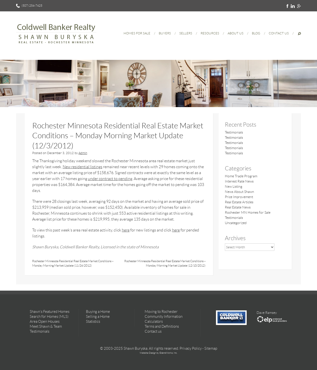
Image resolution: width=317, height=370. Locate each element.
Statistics (93, 322)
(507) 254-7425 (32, 5)
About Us (235, 33)
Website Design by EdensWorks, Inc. (158, 352)
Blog (256, 33)
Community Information (164, 317)
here (126, 230)
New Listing (233, 186)
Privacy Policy (191, 348)
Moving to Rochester (161, 312)
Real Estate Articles (239, 202)
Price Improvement (239, 197)
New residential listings (82, 167)
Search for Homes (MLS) (49, 317)
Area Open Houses (44, 322)
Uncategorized (236, 223)
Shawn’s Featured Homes (49, 312)
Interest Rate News (239, 181)
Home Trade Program (241, 176)
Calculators (154, 322)
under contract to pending (110, 179)
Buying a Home (98, 312)
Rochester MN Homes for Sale (247, 212)
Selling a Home (98, 317)
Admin (83, 153)
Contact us (153, 331)
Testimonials (234, 132)
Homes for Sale (137, 33)
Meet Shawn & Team (46, 326)
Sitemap (210, 348)
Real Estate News (238, 207)
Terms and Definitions (162, 326)
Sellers (185, 33)
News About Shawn (239, 192)
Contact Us (279, 33)
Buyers (165, 33)
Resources (210, 33)
